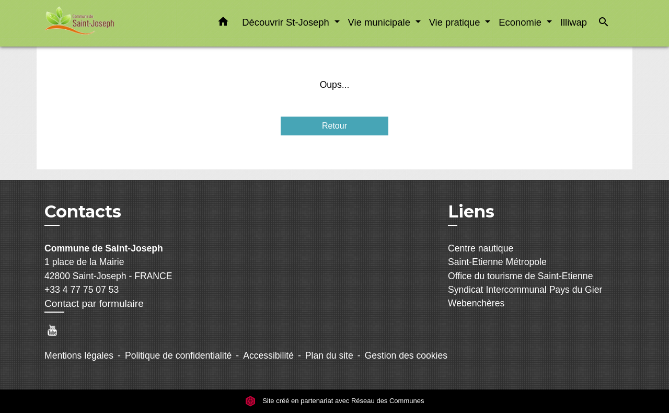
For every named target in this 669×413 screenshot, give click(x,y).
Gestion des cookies (406, 355)
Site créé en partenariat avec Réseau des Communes (334, 401)
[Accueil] (109, 23)
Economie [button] (521, 22)
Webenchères (476, 303)
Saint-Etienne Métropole (497, 262)
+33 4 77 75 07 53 (81, 289)
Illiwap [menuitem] (573, 22)
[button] (223, 23)
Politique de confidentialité (178, 355)
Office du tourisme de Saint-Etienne (520, 276)
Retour (334, 125)
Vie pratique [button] (456, 22)
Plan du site (329, 355)
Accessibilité (268, 355)
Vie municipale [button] (380, 22)
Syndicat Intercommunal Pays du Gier (525, 289)
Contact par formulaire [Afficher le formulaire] (94, 303)
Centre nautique (480, 248)
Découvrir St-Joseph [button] (287, 22)
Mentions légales (78, 355)
